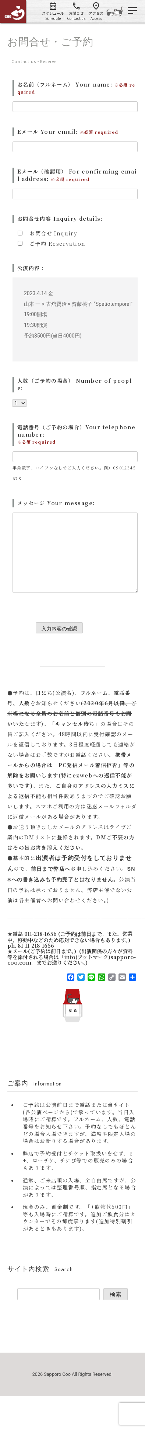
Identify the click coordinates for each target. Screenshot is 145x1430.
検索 (115, 1294)
